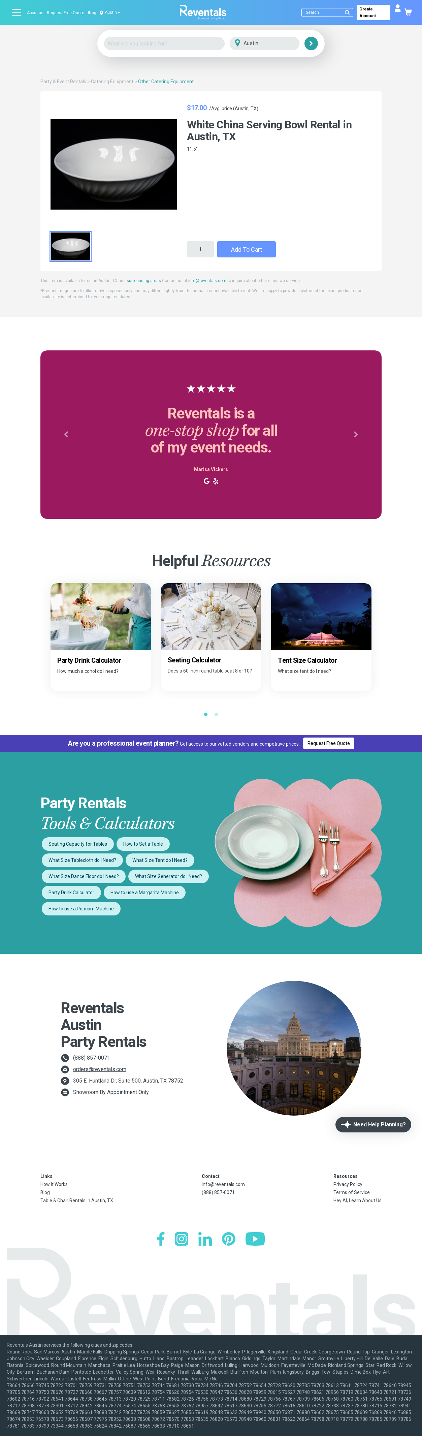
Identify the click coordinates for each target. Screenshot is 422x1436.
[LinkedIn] (205, 1239)
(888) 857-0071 (91, 1058)
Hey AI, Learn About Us (357, 1200)
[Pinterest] (228, 1239)
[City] (274, 43)
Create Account (367, 12)
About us (35, 12)
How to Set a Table (143, 844)
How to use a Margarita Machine (144, 892)
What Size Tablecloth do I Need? (82, 860)
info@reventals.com (207, 280)
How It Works (54, 1184)
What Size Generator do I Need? (168, 876)
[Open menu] (17, 12)
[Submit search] (347, 12)
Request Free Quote (65, 12)
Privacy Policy (347, 1184)
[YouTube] (255, 1239)
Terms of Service (351, 1192)
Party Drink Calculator (71, 892)
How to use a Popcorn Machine (81, 908)
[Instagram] (181, 1239)
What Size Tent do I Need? (160, 860)
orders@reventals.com (99, 1069)
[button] (66, 434)
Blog (92, 12)
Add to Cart (246, 249)
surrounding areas (144, 280)
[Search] (329, 12)
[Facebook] (160, 1239)
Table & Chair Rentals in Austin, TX (76, 1200)
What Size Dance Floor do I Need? (83, 876)
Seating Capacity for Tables (77, 844)
